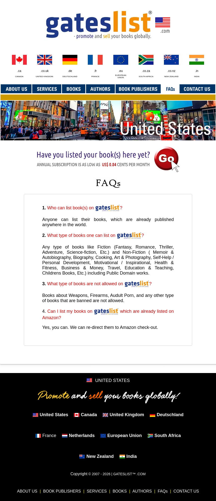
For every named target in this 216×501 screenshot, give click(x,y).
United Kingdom (123, 414)
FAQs (163, 491)
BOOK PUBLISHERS (62, 491)
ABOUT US (27, 491)
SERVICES (97, 491)
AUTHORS (142, 491)
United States (50, 414)
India (128, 456)
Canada (85, 414)
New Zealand (96, 456)
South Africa (164, 435)
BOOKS (120, 491)
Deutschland (167, 414)
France (45, 435)
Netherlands (78, 435)
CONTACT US (186, 491)
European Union (121, 435)
